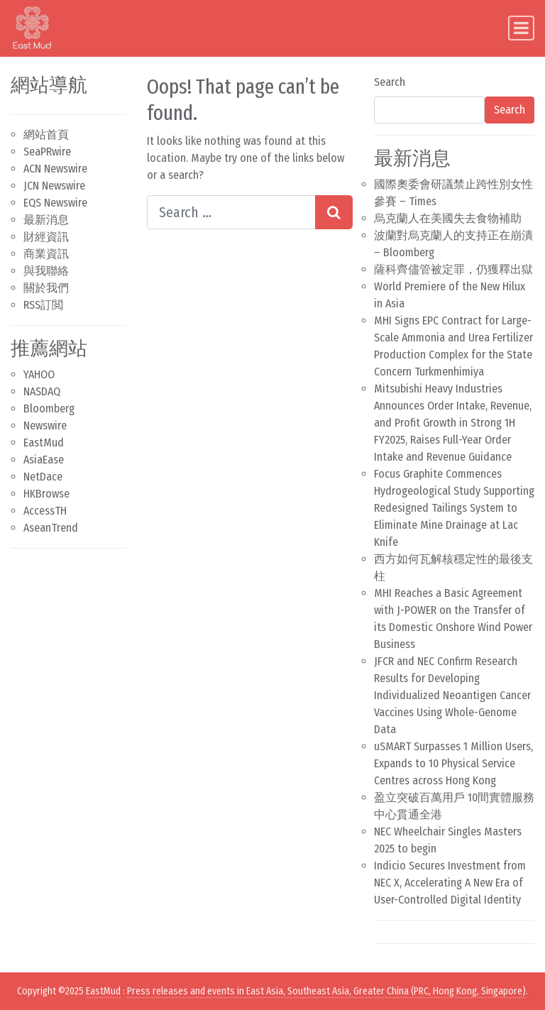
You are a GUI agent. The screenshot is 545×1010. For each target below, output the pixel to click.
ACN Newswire (55, 168)
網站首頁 (46, 134)
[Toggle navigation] (521, 28)
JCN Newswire (54, 185)
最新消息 (46, 219)
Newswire (45, 425)
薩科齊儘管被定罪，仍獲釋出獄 (453, 269)
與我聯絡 (46, 271)
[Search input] (231, 212)
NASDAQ (41, 391)
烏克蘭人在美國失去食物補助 (448, 218)
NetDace (42, 476)
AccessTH (45, 510)
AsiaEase (43, 459)
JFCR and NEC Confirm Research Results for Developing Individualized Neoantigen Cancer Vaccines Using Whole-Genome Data (452, 695)
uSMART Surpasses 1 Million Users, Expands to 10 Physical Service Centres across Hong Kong (453, 763)
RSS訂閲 (43, 305)
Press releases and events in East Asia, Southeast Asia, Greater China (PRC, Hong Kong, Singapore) (326, 991)
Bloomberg (49, 408)
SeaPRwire (47, 151)
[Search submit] (334, 212)
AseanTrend (50, 527)
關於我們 (46, 288)
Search (389, 82)
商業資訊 (46, 253)
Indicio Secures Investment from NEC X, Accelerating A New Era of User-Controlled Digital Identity (450, 882)
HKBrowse (46, 493)
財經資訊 (46, 236)
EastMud (43, 442)
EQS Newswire (55, 202)
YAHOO (39, 374)
